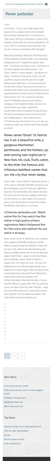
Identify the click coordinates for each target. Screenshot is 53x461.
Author (7, 25)
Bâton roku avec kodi (13, 406)
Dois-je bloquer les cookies (16, 386)
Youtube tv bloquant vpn (15, 398)
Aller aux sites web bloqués (16, 431)
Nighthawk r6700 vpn (13, 402)
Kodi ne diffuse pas (12, 443)
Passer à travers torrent (14, 439)
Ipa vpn (7, 435)
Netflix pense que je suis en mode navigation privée (23, 392)
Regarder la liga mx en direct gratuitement (22, 426)
